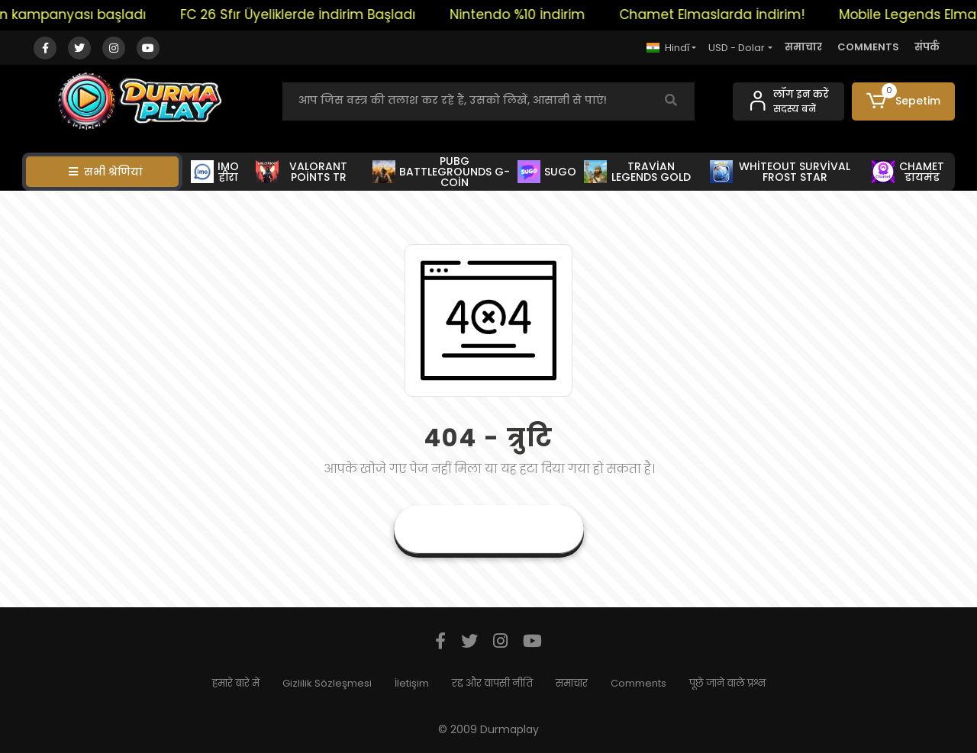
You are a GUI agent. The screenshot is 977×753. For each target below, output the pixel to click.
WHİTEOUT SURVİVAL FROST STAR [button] (780, 172)
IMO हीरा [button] (215, 172)
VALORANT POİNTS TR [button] (301, 172)
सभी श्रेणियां (106, 171)
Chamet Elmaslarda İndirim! (719, 14)
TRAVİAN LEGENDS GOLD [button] (637, 172)
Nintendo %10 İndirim (524, 14)
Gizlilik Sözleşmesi (327, 683)
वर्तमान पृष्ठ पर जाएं (489, 529)
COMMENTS (868, 47)
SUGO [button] (548, 171)
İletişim (412, 683)
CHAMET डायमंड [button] (908, 172)
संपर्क (927, 47)
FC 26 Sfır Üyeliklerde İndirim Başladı (305, 14)
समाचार (803, 47)
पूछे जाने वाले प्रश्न (727, 683)
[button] (903, 101)
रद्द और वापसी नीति (492, 683)
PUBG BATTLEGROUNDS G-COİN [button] (441, 171)
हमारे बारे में (236, 683)
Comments (638, 683)
